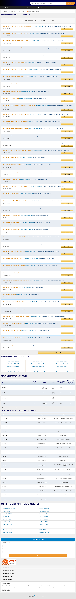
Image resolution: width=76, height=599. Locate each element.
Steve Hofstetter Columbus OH (38, 366)
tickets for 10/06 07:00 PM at (31, 251)
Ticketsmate (14, 3)
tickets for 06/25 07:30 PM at (31, 48)
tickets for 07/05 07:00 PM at (26, 91)
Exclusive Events (7, 579)
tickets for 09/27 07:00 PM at (26, 222)
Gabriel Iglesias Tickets (44, 511)
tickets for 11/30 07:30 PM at (27, 272)
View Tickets (67, 28)
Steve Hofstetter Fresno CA (13, 371)
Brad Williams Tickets (7, 521)
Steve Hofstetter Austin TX (62, 361)
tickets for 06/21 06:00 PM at (37, 26)
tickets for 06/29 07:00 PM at (32, 69)
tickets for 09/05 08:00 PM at (24, 157)
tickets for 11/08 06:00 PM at (30, 265)
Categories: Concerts (8, 570)
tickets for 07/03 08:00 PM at (26, 84)
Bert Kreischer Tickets (44, 513)
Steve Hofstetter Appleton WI (13, 361)
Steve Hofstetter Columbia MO (13, 366)
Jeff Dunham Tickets (43, 521)
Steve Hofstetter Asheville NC (38, 361)
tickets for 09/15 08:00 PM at (27, 193)
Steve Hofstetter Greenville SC (62, 371)
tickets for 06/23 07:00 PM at (33, 33)
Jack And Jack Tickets (7, 513)
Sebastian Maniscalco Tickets (9, 508)
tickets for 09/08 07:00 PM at (25, 179)
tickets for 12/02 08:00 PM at (24, 287)
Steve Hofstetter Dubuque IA (37, 369)
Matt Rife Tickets (6, 511)
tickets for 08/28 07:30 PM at (36, 150)
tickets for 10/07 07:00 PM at (29, 258)
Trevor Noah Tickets (43, 524)
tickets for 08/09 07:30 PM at (33, 143)
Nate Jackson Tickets (7, 532)
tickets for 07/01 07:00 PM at (30, 76)
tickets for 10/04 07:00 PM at (23, 244)
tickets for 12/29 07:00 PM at (26, 330)
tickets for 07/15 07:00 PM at (33, 128)
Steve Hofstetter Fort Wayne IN (62, 369)
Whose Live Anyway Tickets (9, 529)
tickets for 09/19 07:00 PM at (32, 200)
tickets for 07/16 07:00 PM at (26, 136)
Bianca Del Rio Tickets (7, 527)
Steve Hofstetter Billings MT (13, 363)
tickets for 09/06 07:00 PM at (27, 164)
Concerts (18, 7)
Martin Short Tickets (43, 527)
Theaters (29, 7)
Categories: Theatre (8, 573)
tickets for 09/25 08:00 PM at (25, 215)
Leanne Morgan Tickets (44, 532)
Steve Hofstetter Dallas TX (62, 366)
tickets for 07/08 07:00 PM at (37, 106)
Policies (43, 596)
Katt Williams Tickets (7, 519)
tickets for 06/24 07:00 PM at (33, 40)
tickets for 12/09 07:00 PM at (34, 316)
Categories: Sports (8, 567)
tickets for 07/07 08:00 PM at (24, 98)
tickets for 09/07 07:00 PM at (30, 172)
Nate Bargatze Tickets (44, 508)
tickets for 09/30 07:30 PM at (25, 229)
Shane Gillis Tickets (43, 519)
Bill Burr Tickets (42, 529)
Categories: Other (7, 576)
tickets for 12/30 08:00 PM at (26, 337)
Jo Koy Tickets (6, 516)
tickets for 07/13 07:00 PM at (32, 121)
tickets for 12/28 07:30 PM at (30, 323)
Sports (6, 7)
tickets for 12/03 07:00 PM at (21, 294)
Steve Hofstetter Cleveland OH (62, 363)
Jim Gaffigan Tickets (43, 516)
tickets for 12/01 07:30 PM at (34, 280)
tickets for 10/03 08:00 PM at (32, 236)
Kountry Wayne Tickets (7, 524)
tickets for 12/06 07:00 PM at (31, 301)
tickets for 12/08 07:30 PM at (30, 309)
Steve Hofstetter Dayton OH (13, 369)
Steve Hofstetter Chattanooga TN (37, 363)
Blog (46, 596)
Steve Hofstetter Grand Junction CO (38, 371)
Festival (39, 7)
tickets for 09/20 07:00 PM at (26, 208)
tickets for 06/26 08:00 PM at (24, 55)
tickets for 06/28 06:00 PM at (29, 62)
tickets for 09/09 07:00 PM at (34, 186)
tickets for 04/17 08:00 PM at (25, 345)
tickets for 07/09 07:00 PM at (35, 114)
